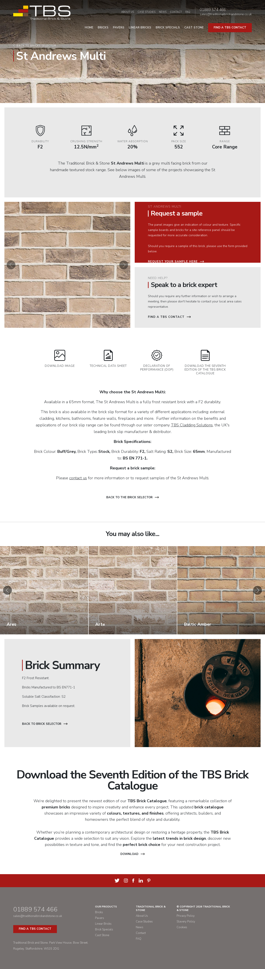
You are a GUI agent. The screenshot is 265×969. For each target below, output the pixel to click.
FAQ (187, 12)
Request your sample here (176, 262)
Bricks (103, 28)
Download (132, 854)
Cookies (182, 927)
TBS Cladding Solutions (192, 425)
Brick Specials (168, 28)
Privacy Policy (186, 916)
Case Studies (146, 12)
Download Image (60, 359)
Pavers (118, 28)
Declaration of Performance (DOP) (157, 361)
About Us (127, 12)
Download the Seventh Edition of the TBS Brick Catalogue (205, 362)
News (162, 12)
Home (89, 28)
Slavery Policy (186, 922)
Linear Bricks (140, 28)
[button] (11, 265)
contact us (78, 478)
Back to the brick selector (132, 497)
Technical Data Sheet (108, 359)
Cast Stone (194, 28)
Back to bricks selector (36, 45)
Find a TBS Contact (169, 317)
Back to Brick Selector (44, 724)
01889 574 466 (213, 10)
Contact (176, 12)
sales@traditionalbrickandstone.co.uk (226, 14)
